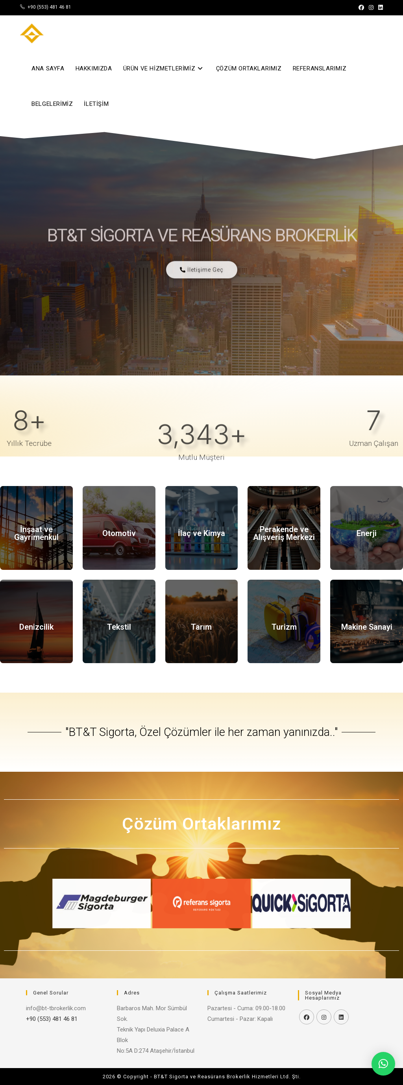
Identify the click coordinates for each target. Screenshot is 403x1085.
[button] (145, 903)
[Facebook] (306, 1016)
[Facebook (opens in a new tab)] (361, 7)
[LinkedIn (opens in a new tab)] (379, 7)
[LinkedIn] (341, 1016)
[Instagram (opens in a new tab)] (371, 7)
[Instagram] (323, 1016)
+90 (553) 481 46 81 (49, 7)
